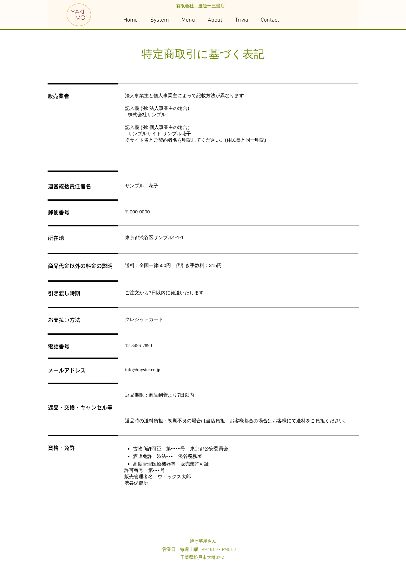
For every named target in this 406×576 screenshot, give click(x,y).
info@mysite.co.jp (142, 369)
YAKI (77, 12)
